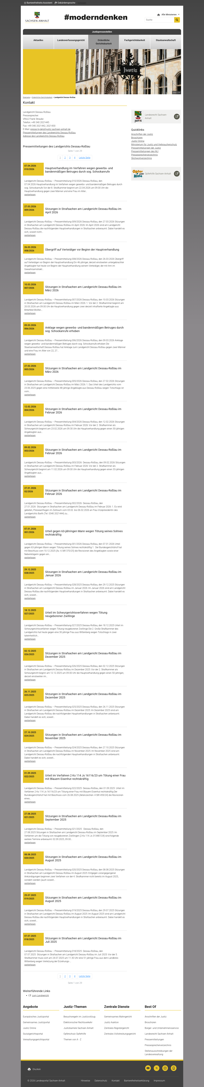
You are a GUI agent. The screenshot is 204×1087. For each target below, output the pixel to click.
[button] (38, 3)
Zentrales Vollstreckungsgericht (120, 1033)
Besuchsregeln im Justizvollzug (79, 1016)
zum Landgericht (40, 995)
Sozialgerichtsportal (33, 1033)
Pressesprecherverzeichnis (144, 154)
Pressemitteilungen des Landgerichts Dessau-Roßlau (49, 132)
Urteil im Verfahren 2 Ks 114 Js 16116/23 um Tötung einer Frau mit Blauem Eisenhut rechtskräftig (85, 777)
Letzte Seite (84, 157)
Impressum (159, 1080)
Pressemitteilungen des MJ (144, 151)
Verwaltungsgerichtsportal (36, 1039)
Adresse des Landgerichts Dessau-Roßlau (43, 136)
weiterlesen (30, 194)
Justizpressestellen (102, 31)
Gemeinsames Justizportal (36, 1022)
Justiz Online (137, 141)
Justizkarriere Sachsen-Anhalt (78, 1028)
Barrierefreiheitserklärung (136, 1080)
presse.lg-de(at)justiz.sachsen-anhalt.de (50, 129)
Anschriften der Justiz (142, 134)
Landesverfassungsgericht (71, 40)
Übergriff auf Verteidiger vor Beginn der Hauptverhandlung (82, 249)
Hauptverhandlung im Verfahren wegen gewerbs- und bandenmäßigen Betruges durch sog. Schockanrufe (79, 169)
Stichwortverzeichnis (141, 158)
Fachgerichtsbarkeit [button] (134, 40)
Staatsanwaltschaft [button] (166, 40)
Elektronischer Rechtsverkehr (78, 1022)
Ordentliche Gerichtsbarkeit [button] (104, 42)
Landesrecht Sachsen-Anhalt (159, 1033)
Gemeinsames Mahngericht (118, 1016)
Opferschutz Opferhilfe (75, 1033)
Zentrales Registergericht (116, 1028)
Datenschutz (101, 1080)
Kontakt (116, 1080)
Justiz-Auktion (111, 1022)
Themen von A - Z (72, 1039)
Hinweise (85, 1080)
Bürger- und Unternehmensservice (162, 1028)
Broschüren (137, 137)
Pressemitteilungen (154, 1039)
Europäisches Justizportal (36, 1016)
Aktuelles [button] (38, 40)
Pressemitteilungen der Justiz (146, 148)
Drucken (34, 1069)
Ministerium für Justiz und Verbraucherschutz (154, 144)
